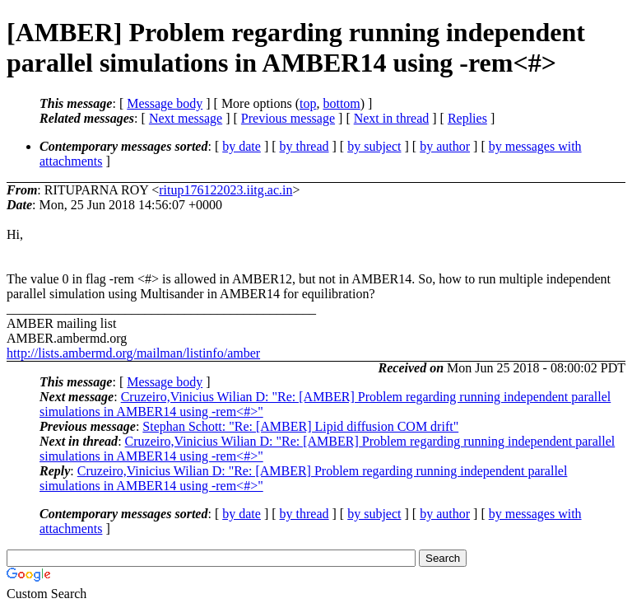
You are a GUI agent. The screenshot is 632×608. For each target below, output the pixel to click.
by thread (304, 146)
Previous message (288, 118)
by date (241, 146)
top (308, 103)
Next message (185, 118)
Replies (467, 118)
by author (445, 146)
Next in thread (392, 118)
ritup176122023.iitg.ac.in (225, 190)
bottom (341, 103)
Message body (164, 103)
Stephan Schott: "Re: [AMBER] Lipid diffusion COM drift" (300, 426)
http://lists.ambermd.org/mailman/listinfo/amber (133, 353)
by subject (374, 146)
